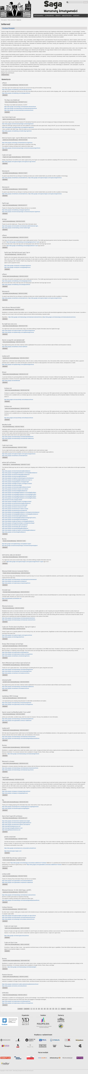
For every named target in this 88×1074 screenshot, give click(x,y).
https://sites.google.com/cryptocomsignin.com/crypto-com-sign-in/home (19, 915)
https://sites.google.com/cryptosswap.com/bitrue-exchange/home (17, 1003)
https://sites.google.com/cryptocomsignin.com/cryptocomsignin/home (18, 330)
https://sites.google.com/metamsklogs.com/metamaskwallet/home (17, 718)
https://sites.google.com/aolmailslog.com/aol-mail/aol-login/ (16, 227)
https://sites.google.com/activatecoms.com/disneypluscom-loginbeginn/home (20, 806)
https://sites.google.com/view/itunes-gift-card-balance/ (15, 524)
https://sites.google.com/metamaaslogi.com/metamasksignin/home (23, 753)
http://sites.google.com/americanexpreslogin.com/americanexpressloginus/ (20, 545)
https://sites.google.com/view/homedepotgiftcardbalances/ (16, 474)
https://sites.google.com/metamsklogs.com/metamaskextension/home (18, 917)
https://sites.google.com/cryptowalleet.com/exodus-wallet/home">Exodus (44, 864)
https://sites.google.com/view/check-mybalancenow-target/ (16, 821)
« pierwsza (20, 1008)
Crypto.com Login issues (10, 926)
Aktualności (38, 15)
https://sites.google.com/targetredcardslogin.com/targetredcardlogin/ (18, 523)
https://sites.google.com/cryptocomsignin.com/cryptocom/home (17, 635)
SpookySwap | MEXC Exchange (10, 696)
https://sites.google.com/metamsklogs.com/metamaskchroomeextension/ (19, 579)
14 (50, 1008)
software (4, 83)
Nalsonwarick (5, 171)
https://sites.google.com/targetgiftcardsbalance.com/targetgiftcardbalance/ (19, 472)
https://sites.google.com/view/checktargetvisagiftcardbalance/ (16, 822)
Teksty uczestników (12, 19)
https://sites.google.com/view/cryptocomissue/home (16, 935)
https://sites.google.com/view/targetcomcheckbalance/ (15, 519)
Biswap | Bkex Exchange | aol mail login (12, 644)
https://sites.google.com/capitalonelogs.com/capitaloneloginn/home (18, 332)
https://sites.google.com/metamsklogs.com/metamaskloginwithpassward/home (20, 738)
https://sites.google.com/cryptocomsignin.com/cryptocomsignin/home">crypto (24, 561)
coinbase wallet (6, 874)
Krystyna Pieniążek (8, 28)
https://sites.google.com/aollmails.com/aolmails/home (14, 177)
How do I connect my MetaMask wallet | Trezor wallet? (16, 712)
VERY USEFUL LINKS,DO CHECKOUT (11, 555)
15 (53, 1008)
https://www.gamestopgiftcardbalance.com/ (12, 828)
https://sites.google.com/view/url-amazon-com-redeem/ (15, 489)
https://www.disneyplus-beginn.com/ (12, 851)
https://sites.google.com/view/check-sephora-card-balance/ (16, 824)
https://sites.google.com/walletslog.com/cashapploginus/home (16, 89)
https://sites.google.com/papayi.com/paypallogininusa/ (15, 793)
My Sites (4, 539)
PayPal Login (5, 203)
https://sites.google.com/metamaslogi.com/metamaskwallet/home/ (17, 436)
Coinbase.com (8, 388)
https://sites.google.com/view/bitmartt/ (11, 380)
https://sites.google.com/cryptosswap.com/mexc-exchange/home (17, 704)
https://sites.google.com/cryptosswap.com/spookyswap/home (16, 702)
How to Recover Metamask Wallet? (11, 307)
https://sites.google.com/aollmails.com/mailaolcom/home (15, 688)
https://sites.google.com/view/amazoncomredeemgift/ (14, 505)
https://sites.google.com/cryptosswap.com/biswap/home (15, 652)
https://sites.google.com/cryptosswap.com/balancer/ (14, 581)
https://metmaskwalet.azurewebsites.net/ (11, 598)
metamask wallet (6, 680)
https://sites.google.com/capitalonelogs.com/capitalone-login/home (18, 127)
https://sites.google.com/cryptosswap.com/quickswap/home (16, 583)
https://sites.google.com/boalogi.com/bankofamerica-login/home (17, 142)
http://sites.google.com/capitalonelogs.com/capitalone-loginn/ (16, 543)
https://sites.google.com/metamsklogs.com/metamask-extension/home (19, 736)
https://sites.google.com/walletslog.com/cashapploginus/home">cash (22, 242)
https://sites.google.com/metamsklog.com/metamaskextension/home (20, 108)
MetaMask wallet (6, 424)
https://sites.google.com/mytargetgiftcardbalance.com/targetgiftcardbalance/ (20, 514)
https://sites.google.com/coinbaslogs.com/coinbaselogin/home (17, 671)
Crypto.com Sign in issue (10, 942)
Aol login (4, 219)
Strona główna (4, 19)
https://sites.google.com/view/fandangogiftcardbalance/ (15, 528)
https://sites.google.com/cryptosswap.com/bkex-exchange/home (17, 654)
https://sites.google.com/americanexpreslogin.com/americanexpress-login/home (21, 211)
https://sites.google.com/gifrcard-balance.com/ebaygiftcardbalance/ (18, 521)
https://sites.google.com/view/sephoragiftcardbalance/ (15, 516)
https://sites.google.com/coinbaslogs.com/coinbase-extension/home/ (18, 919)
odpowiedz (5, 95)
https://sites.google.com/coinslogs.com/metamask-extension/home (20, 106)
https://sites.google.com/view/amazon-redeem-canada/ (15, 508)
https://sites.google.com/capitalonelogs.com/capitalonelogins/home (18, 364)
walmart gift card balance (9, 462)
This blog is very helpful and (11, 100)
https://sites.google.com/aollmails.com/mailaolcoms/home (15, 673)
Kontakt (76, 15)
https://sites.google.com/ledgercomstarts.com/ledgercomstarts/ (17, 483)
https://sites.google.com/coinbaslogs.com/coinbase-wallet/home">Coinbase (28, 862)
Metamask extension (7, 606)
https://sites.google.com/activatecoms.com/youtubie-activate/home (20, 848)
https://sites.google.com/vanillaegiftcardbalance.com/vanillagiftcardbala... (19, 492)
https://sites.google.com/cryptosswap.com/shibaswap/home (16, 1001)
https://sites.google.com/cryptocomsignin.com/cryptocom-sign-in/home (18, 161)
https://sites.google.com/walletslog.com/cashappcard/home (16, 93)
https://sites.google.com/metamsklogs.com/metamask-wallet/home (18, 686)
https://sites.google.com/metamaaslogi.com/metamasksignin (21, 967)
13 (47, 1008)
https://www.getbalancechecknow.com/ (11, 830)
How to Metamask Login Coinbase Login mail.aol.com (16, 663)
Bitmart (4, 372)
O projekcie (49, 15)
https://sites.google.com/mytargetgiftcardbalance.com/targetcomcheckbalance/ (20, 512)
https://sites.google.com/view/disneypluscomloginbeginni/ (15, 808)
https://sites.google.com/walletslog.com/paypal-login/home (16, 210)
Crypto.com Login (6, 155)
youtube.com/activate (10, 837)
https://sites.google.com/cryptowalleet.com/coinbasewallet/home (17, 880)
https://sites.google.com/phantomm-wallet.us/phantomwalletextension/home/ (20, 984)
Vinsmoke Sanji (6, 590)
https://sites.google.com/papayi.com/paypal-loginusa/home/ (16, 791)
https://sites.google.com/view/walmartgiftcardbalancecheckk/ (16, 487)
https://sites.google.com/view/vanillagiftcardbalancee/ (14, 490)
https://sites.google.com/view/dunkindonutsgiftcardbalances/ (16, 503)
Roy (3, 800)
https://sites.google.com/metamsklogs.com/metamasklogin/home (17, 669)
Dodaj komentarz (5, 74)
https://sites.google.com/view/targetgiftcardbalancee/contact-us (17, 480)
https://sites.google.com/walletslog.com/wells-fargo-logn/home (17, 131)
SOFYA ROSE (5, 993)
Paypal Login (5, 777)
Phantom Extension (7, 974)
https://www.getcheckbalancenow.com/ (11, 826)
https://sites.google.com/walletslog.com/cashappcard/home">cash (22, 245)
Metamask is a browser (8, 761)
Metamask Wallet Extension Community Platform (15, 571)
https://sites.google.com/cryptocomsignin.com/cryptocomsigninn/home (45, 177)
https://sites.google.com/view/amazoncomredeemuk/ (14, 510)
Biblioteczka (67, 15)
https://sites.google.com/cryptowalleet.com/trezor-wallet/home (16, 720)
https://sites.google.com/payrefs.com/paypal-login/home (17, 265)
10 (38, 1008)
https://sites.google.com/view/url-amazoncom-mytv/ (14, 507)
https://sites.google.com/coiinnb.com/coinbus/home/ (14, 986)
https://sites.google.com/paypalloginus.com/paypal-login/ (15, 481)
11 (41, 1008)
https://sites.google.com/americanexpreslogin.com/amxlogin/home (18, 123)
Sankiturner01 (6, 356)
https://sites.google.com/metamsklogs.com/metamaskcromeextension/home (20, 768)
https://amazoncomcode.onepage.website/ (12, 499)
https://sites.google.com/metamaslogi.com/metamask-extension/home (25, 317)
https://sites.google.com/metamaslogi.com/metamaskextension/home (59, 317)
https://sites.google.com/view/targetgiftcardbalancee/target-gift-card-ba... (19, 517)
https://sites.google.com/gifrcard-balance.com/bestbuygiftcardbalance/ (18, 530)
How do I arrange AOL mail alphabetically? (13, 340)
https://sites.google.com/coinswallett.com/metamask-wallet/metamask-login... (20, 226)
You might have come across (9, 324)
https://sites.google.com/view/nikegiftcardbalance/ (14, 532)
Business (4, 745)
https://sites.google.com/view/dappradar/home (13, 637)
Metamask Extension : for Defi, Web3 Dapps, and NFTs (16, 890)
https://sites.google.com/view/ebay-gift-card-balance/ (14, 526)
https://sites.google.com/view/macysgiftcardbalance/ (14, 476)
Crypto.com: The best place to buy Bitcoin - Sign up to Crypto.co (19, 627)
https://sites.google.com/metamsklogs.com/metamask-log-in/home (18, 770)
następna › (63, 1008)
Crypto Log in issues (7, 445)
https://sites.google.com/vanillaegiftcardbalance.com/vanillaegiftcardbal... (19, 494)
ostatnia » (69, 1008)
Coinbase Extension (7, 907)
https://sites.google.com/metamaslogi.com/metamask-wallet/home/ (18, 438)
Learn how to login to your (9, 117)
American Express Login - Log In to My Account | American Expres (19, 138)
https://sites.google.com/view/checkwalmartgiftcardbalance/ (16, 471)
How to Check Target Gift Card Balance (12, 816)
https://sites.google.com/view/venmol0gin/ (12, 485)
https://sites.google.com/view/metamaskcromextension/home (18, 110)
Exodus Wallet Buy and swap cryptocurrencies (14, 858)
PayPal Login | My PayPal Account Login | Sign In (17, 252)
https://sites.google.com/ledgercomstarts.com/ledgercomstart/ (16, 501)
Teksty (57, 15)
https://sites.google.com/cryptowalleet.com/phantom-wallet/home (17, 882)
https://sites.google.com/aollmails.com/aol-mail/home (14, 346)
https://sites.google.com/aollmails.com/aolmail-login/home (15, 656)
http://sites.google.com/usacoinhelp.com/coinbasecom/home (18, 399)
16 (56, 1008)
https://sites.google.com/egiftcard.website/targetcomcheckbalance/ (18, 478)
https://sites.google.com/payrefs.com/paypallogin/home (17, 267)
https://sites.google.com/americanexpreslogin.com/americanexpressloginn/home (21, 148)
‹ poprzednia (26, 1008)
